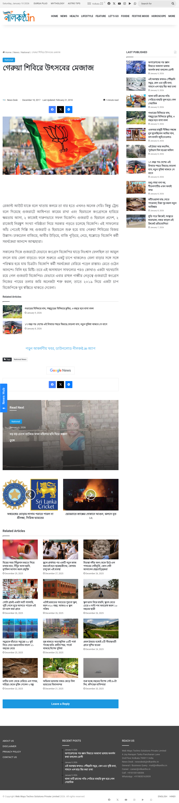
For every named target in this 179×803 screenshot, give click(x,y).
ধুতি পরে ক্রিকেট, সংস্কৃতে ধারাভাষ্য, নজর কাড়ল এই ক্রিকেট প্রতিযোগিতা (161, 220)
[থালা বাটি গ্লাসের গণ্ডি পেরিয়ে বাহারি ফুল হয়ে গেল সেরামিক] (136, 100)
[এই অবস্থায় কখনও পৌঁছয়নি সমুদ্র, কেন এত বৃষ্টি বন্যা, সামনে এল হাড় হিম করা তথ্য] (136, 84)
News (16, 52)
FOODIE (125, 16)
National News (20, 359)
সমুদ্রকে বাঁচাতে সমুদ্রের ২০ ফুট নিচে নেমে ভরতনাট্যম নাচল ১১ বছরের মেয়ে (18, 645)
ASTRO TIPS (74, 3)
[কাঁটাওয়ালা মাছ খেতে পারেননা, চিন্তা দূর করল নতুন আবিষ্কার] (136, 204)
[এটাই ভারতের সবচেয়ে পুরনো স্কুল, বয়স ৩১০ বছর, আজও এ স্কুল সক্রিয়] (60, 589)
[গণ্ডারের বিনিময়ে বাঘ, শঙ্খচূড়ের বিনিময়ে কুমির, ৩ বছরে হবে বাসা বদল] (12, 312)
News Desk (14, 100)
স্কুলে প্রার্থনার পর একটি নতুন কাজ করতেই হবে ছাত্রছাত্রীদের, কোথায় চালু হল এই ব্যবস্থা (59, 566)
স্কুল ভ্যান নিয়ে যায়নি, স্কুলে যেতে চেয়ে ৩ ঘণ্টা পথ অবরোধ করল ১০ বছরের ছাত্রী (100, 606)
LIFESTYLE (87, 16)
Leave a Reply (60, 704)
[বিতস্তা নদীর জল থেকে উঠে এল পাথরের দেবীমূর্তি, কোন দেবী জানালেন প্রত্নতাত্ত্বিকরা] (101, 550)
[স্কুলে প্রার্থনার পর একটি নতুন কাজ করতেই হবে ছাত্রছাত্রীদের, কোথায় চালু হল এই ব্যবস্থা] (60, 550)
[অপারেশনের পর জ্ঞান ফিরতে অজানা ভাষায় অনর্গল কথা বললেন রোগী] (136, 67)
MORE (171, 16)
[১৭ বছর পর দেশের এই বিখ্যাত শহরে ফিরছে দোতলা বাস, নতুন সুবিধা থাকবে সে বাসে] (12, 327)
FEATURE (101, 16)
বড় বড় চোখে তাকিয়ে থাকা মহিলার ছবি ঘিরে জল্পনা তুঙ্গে (38, 439)
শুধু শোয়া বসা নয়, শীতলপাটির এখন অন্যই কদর (159, 186)
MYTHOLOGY (57, 3)
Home (7, 52)
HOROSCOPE (159, 16)
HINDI (173, 796)
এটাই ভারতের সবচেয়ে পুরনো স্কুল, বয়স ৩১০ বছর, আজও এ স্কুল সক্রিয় (60, 606)
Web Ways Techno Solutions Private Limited (37, 796)
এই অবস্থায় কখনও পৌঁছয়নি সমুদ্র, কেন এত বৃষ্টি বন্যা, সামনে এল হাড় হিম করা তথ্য (162, 83)
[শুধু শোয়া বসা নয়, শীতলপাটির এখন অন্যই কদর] (136, 187)
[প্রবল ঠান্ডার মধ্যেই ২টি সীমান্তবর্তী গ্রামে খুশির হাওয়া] (101, 629)
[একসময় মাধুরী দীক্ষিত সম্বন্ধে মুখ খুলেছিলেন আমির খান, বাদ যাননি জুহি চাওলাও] (136, 134)
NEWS (63, 16)
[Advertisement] (89, 36)
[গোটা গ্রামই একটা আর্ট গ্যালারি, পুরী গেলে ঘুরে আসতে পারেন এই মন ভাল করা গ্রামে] (20, 589)
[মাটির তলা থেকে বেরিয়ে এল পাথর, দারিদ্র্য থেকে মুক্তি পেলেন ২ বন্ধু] (20, 668)
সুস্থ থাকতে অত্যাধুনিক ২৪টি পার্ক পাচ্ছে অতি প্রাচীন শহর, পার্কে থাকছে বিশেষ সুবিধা (59, 645)
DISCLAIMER (9, 746)
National (25, 52)
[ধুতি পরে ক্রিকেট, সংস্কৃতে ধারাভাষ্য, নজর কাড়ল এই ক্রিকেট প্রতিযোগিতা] (136, 221)
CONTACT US (10, 757)
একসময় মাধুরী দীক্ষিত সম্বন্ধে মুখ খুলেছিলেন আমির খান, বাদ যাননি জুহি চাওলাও (162, 133)
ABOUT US (8, 741)
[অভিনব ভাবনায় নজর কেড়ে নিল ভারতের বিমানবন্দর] (60, 668)
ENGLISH (162, 796)
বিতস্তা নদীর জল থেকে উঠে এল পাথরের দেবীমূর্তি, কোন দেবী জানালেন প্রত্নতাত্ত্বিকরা (99, 566)
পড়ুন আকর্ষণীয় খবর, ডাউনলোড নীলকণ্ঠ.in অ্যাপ (60, 349)
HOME (54, 16)
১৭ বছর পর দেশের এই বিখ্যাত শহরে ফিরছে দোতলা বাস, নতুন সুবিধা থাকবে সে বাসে (66, 324)
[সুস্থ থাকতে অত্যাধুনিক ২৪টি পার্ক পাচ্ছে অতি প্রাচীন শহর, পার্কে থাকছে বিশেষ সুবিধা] (60, 629)
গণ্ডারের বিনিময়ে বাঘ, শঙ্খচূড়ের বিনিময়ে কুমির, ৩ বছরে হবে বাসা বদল (59, 308)
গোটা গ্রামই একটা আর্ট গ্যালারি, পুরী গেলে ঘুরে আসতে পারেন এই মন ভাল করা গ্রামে (19, 606)
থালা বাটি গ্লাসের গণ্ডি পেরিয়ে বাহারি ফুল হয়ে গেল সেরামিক (162, 100)
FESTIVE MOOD (140, 16)
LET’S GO (113, 16)
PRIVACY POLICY (12, 752)
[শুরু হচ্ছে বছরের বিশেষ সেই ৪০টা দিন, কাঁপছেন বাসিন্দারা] (101, 668)
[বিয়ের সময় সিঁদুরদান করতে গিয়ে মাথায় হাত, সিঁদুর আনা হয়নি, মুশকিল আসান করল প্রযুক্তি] (20, 550)
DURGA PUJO (40, 3)
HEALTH (74, 16)
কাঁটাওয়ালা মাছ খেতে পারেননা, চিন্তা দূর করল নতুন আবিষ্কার (162, 203)
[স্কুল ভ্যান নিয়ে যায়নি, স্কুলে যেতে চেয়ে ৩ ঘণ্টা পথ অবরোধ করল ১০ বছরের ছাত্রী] (101, 589)
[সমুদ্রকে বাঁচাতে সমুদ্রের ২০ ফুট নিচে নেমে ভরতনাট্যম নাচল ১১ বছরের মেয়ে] (20, 629)
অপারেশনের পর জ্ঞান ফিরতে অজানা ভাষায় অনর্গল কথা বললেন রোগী (161, 66)
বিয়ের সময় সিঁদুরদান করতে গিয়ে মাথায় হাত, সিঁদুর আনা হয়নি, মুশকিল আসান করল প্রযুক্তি (18, 566)
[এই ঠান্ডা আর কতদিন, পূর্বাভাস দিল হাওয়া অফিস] (136, 151)
